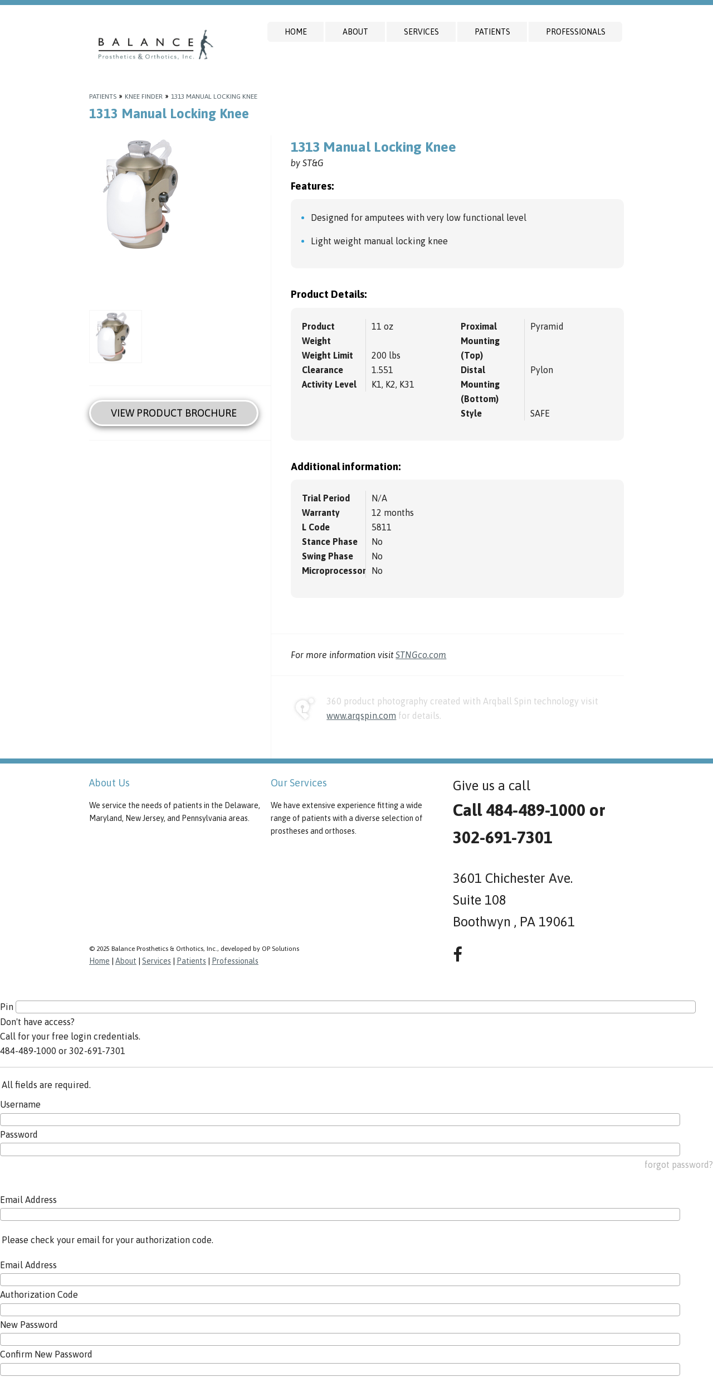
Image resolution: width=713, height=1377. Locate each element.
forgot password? (678, 1164)
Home (296, 31)
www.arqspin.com (361, 716)
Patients (492, 31)
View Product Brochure (174, 413)
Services (421, 31)
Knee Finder (144, 96)
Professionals (575, 31)
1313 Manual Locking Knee (214, 96)
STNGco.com (420, 655)
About (355, 31)
